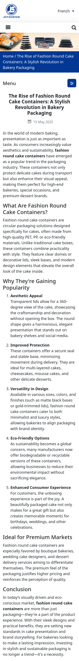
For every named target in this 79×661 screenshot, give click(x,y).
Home (8, 56)
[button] (71, 83)
